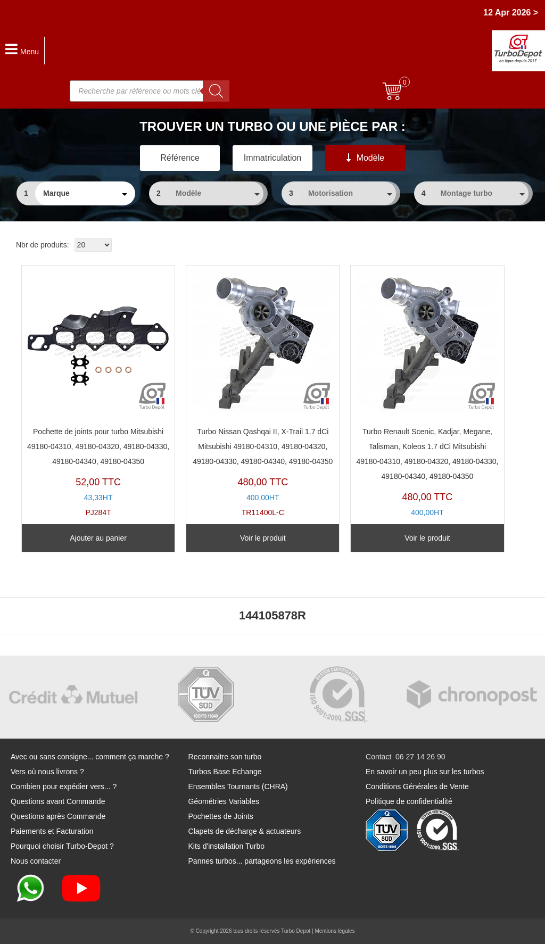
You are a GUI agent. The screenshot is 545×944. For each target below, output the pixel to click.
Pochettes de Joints (220, 816)
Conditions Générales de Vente (417, 786)
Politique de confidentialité (409, 801)
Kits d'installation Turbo (226, 846)
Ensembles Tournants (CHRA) (238, 786)
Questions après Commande (58, 816)
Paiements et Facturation (52, 831)
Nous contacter (36, 861)
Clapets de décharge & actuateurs (244, 831)
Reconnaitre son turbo (225, 756)
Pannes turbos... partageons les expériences (262, 861)
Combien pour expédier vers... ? (64, 786)
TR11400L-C (263, 394)
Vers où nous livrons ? (47, 771)
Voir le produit (263, 538)
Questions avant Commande (58, 801)
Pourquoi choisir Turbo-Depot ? (62, 846)
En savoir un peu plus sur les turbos (425, 771)
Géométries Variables (224, 801)
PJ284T (98, 394)
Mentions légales (334, 931)
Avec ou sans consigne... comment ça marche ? (90, 756)
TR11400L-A (427, 401)
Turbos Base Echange (225, 771)
